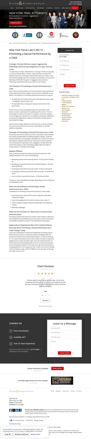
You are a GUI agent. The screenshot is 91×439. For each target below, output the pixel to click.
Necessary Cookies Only (21, 434)
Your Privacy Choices (16, 420)
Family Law (65, 112)
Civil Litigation (66, 110)
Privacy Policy (65, 391)
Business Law (65, 108)
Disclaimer (58, 391)
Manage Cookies (38, 420)
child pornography (48, 72)
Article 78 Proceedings (68, 106)
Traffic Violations (67, 102)
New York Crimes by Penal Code (20, 43)
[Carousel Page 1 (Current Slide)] (42, 295)
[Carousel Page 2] (45, 295)
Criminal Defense (66, 101)
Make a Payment (66, 8)
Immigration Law (67, 113)
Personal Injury (66, 115)
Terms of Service (52, 427)
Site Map (73, 391)
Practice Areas (64, 92)
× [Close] (47, 428)
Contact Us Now (15, 22)
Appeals (64, 104)
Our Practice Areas (30, 8)
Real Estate (65, 121)
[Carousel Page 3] (48, 295)
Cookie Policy (29, 420)
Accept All (7, 434)
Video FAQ (57, 8)
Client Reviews (40, 8)
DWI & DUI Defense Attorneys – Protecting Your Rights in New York (71, 97)
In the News (49, 8)
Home (12, 8)
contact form (20, 251)
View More (45, 300)
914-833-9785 (18, 402)
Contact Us (75, 8)
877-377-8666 (75, 4)
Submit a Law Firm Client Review (45, 306)
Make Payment (57, 368)
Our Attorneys (19, 8)
